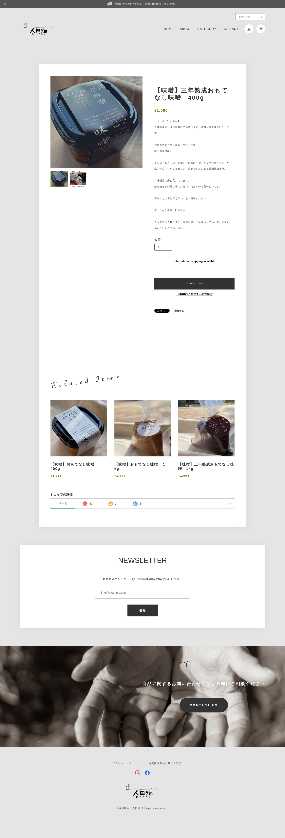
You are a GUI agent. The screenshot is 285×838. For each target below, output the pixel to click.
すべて (63, 503)
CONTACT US (204, 705)
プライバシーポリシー (126, 763)
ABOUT (185, 28)
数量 (157, 239)
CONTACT (230, 28)
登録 (142, 610)
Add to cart (194, 283)
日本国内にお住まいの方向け (195, 294)
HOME (169, 28)
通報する (179, 311)
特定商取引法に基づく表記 (165, 763)
